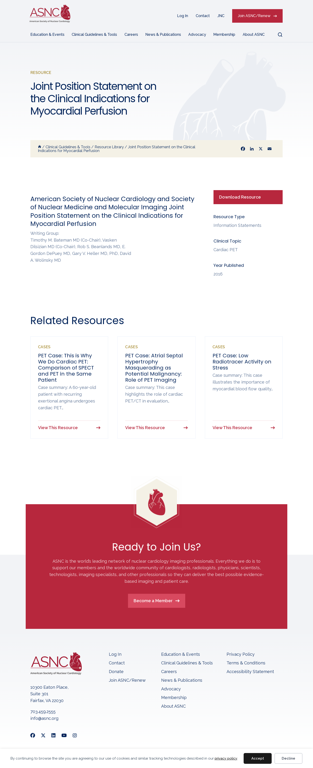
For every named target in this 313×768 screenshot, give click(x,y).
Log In (182, 16)
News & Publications (163, 34)
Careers (131, 34)
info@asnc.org (44, 718)
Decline (288, 758)
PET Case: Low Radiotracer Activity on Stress (242, 361)
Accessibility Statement (250, 672)
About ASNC (254, 34)
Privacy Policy (241, 654)
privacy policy (226, 758)
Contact (203, 16)
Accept (257, 758)
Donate (116, 672)
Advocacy (197, 34)
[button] (277, 34)
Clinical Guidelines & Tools (94, 34)
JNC (220, 16)
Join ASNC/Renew (254, 16)
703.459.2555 (43, 711)
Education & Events (47, 34)
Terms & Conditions (246, 663)
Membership (224, 34)
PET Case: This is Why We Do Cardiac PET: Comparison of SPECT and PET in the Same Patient (66, 368)
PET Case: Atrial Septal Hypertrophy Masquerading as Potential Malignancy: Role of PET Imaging (154, 368)
